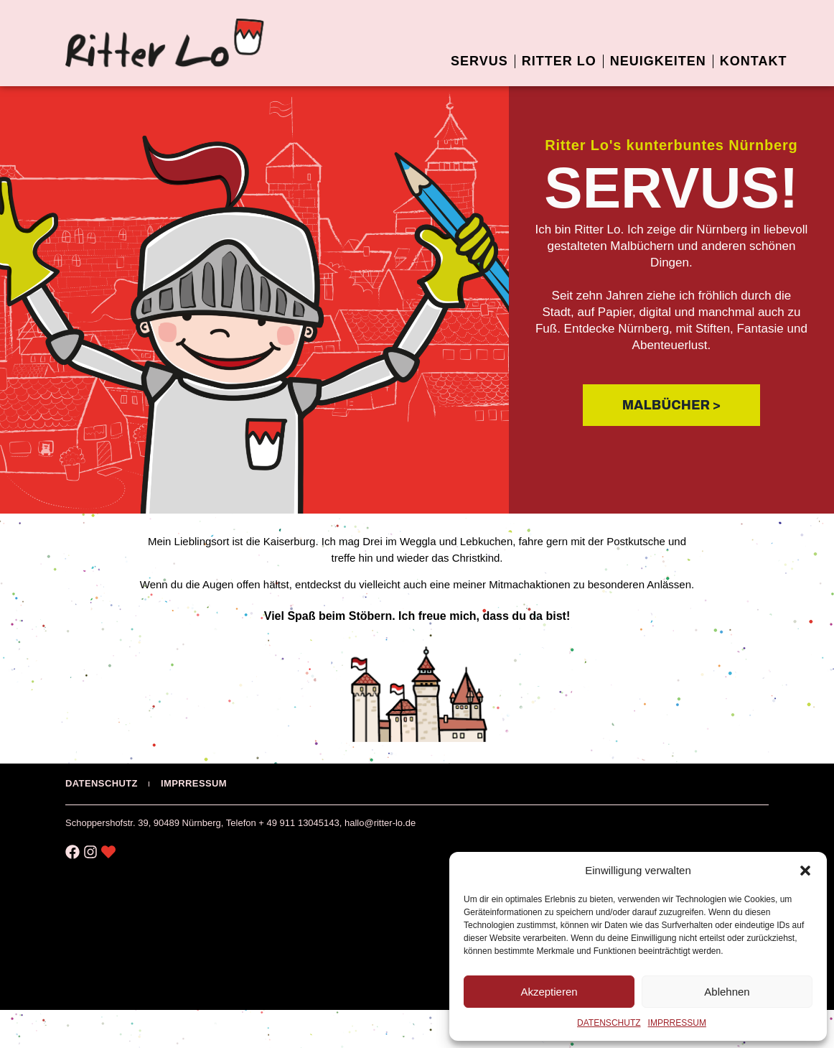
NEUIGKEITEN (658, 61)
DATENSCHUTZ (608, 1023)
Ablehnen (726, 992)
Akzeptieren (548, 992)
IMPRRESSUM (677, 1023)
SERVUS (479, 61)
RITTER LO (559, 61)
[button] (805, 870)
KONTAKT (753, 61)
